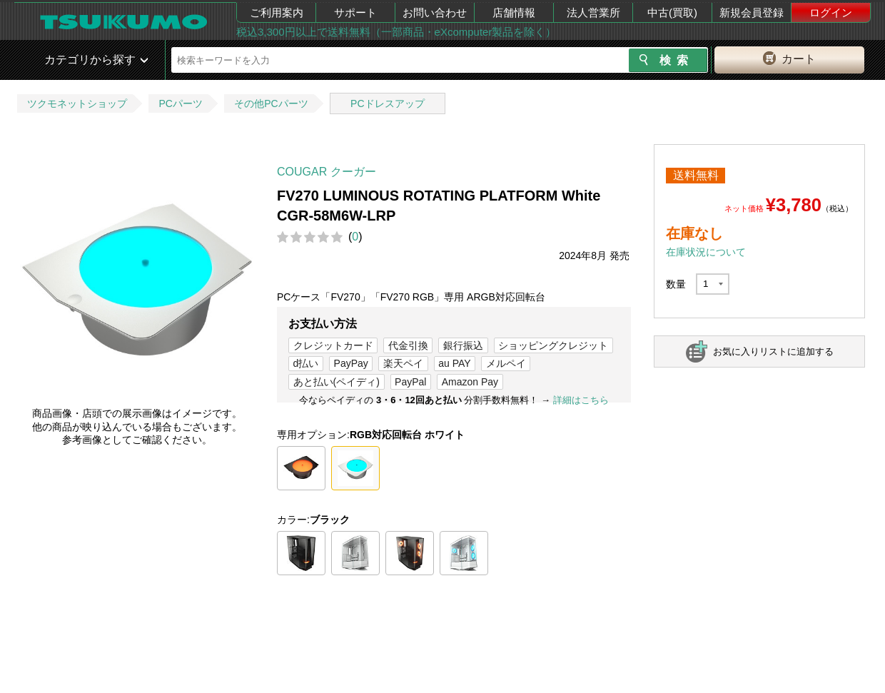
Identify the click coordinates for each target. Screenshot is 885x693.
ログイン (830, 12)
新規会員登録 (751, 12)
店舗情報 (513, 12)
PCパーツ (180, 103)
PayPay (351, 363)
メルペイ (506, 363)
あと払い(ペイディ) (336, 382)
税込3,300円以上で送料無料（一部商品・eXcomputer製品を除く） (396, 32)
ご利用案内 (276, 12)
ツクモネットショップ (77, 103)
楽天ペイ (403, 363)
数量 (676, 284)
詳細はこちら (581, 400)
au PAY (454, 363)
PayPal (410, 382)
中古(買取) (672, 12)
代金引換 (408, 345)
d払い (306, 363)
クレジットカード (333, 345)
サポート (355, 12)
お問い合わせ (435, 12)
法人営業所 (593, 12)
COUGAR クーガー (326, 172)
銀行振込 (463, 345)
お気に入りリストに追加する (773, 351)
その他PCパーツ (271, 103)
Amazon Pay (470, 382)
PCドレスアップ (387, 103)
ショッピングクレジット (553, 345)
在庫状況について (706, 252)
